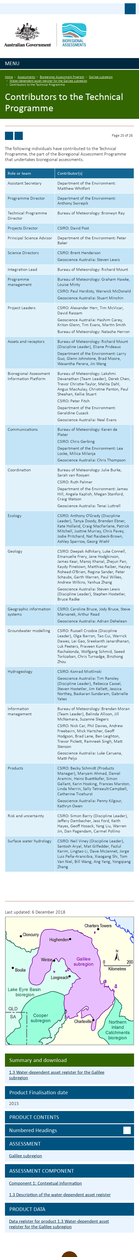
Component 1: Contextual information (45, 1183)
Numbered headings (33, 1130)
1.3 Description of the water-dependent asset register (60, 1195)
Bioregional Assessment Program (62, 77)
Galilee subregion (101, 77)
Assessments (26, 77)
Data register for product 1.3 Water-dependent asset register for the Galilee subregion (59, 1224)
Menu (12, 63)
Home (9, 77)
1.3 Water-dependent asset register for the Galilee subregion (56, 1075)
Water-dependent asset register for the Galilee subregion (48, 81)
